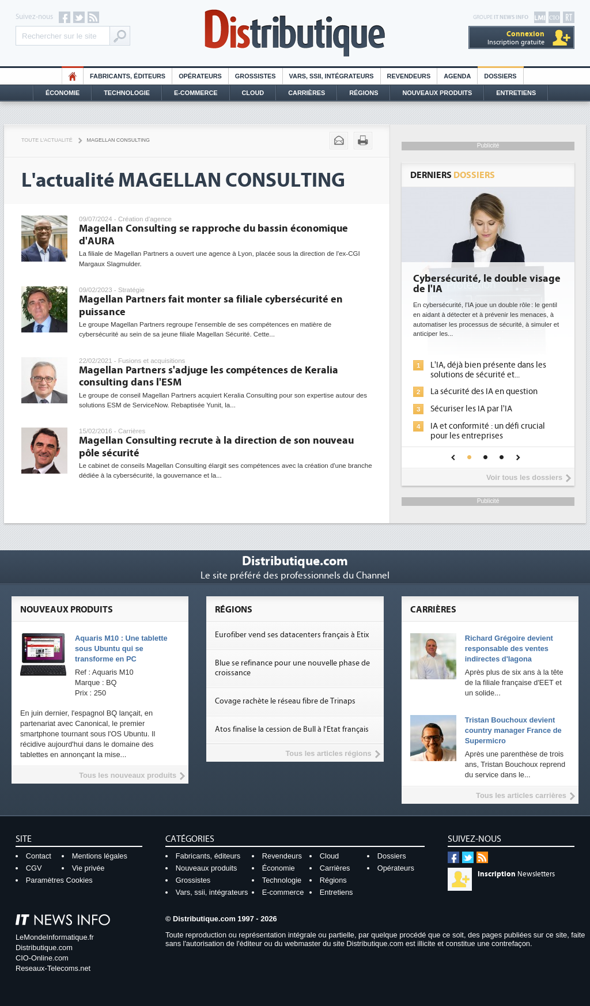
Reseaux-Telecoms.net (53, 968)
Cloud (253, 92)
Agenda (457, 76)
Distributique (295, 33)
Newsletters (516, 874)
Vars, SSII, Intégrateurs (331, 76)
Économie (63, 92)
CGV (34, 868)
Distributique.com (44, 947)
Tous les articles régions (328, 753)
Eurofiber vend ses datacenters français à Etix (292, 635)
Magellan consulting (118, 140)
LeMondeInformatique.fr (55, 937)
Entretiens (516, 92)
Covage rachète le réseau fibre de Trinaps (285, 701)
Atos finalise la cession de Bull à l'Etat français (292, 729)
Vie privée (88, 868)
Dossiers (500, 76)
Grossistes (255, 76)
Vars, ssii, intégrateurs (212, 892)
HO (73, 76)
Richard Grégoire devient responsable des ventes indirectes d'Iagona (509, 648)
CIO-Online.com (42, 958)
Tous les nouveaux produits (127, 775)
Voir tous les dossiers (524, 477)
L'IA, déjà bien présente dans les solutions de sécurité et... (488, 370)
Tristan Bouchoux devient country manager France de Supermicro (513, 730)
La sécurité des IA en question (484, 391)
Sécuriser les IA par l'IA (471, 409)
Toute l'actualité (47, 140)
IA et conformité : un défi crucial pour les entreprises (487, 431)
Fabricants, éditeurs (127, 76)
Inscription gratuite (515, 37)
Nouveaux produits (206, 868)
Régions (363, 92)
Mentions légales (99, 856)
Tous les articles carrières (521, 795)
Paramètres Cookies (59, 880)
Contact (38, 856)
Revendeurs (409, 76)
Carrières (306, 92)
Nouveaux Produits (437, 92)
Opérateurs (200, 76)
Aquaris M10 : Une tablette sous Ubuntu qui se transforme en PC (121, 648)
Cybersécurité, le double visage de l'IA (487, 284)
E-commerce (196, 92)
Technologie (127, 92)
